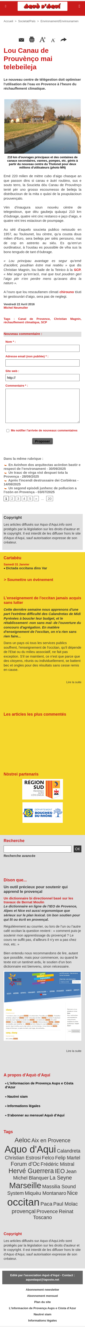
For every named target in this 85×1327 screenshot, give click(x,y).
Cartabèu (12, 558)
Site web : (12, 371)
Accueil (8, 21)
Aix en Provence (51, 1140)
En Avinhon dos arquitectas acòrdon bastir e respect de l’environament (42, 467)
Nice (72, 1193)
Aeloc (22, 1140)
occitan (23, 1202)
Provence (47, 1211)
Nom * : (10, 341)
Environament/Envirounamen (60, 21)
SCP (44, 322)
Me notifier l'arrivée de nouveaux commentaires (44, 430)
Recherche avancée (19, 856)
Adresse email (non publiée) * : (27, 356)
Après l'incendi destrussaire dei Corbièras (40, 480)
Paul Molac (65, 1204)
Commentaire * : (16, 385)
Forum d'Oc (25, 1164)
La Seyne (61, 1178)
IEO (60, 1171)
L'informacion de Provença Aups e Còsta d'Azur (39, 1085)
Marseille (25, 1185)
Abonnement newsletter (42, 1289)
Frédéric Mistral (57, 1164)
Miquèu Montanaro (45, 1193)
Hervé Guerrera (31, 1171)
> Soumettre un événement (28, 580)
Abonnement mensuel (42, 1296)
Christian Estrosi (23, 1158)
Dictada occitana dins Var (26, 568)
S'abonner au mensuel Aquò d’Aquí (34, 1115)
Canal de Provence (34, 319)
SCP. (77, 270)
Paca (46, 1204)
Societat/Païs (27, 21)
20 (50, 498)
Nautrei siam (16, 1096)
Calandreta (68, 1150)
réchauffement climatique (21, 322)
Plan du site (42, 1302)
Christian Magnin (67, 319)
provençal (24, 1211)
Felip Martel (67, 1157)
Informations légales (22, 1106)
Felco (48, 1158)
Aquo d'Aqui (30, 1149)
